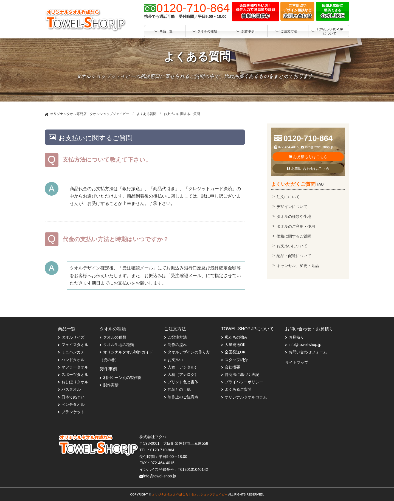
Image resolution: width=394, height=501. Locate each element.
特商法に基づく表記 (242, 374)
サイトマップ (296, 362)
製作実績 (111, 385)
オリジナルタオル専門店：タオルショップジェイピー (89, 114)
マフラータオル (74, 367)
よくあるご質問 (238, 389)
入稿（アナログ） (183, 374)
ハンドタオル (73, 360)
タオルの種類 (114, 337)
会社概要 (232, 367)
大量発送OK (235, 344)
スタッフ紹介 (236, 360)
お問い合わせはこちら (308, 168)
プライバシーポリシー (244, 382)
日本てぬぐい (73, 397)
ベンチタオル (73, 404)
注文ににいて (288, 197)
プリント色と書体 (183, 382)
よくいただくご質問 (297, 184)
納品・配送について (294, 256)
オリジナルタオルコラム (246, 397)
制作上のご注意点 (183, 397)
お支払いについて (292, 246)
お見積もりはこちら (308, 156)
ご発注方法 (177, 337)
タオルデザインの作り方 (189, 352)
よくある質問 (146, 114)
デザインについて (292, 206)
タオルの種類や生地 (294, 216)
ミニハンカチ (73, 352)
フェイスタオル (74, 344)
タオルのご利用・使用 (296, 226)
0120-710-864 (308, 138)
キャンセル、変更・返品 (298, 265)
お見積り (296, 337)
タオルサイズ (73, 337)
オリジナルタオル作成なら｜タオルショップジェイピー (189, 494)
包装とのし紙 (179, 389)
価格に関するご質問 (294, 236)
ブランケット (73, 412)
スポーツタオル (74, 374)
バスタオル (71, 389)
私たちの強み (236, 337)
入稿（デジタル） (183, 367)
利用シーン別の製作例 (122, 377)
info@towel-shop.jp (317, 147)
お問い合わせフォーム (308, 352)
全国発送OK (235, 352)
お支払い (175, 360)
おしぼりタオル (74, 382)
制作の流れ (177, 344)
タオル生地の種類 (118, 344)
